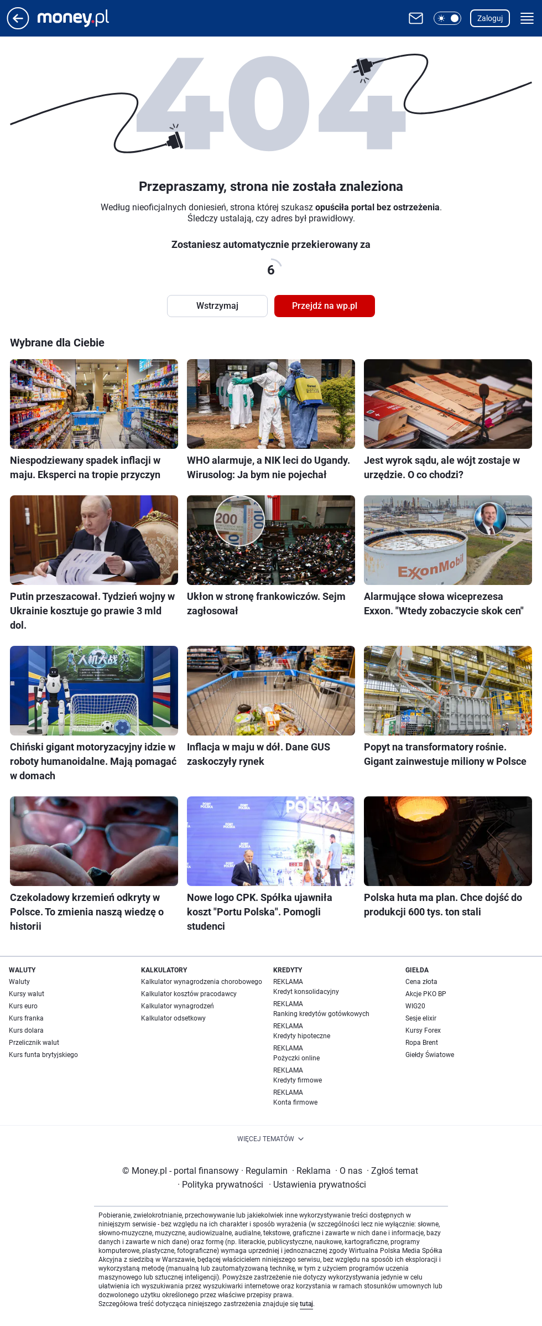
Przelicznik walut (34, 1043)
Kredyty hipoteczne (301, 1036)
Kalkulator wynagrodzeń (177, 1006)
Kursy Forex (423, 1030)
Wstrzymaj (217, 306)
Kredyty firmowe (297, 1080)
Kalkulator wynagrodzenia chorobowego (201, 982)
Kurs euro (23, 1006)
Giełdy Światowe (429, 1055)
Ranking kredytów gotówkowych (321, 1014)
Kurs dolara (26, 1030)
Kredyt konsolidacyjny (306, 992)
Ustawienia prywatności (317, 1184)
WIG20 (415, 1006)
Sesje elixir (420, 1018)
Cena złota (421, 982)
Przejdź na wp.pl (324, 306)
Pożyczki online (296, 1058)
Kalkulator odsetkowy (173, 1018)
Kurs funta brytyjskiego (43, 1055)
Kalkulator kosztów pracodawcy (189, 994)
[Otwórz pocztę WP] (416, 18)
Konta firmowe (295, 1102)
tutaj (306, 1304)
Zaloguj (490, 18)
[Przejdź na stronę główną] (18, 26)
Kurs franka (26, 1018)
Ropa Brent (421, 1043)
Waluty (19, 982)
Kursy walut (26, 994)
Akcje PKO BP (425, 994)
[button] (447, 18)
